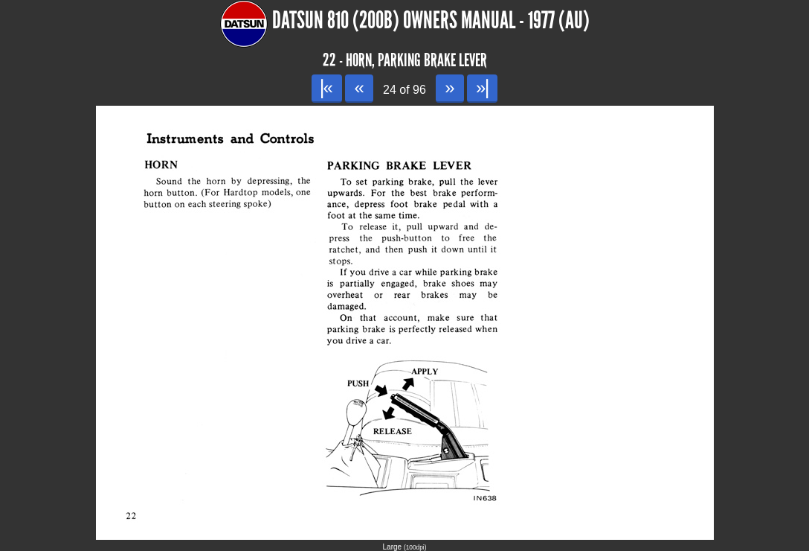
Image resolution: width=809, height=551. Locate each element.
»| (482, 87)
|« (326, 87)
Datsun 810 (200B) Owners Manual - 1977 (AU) (431, 20)
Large (405, 547)
